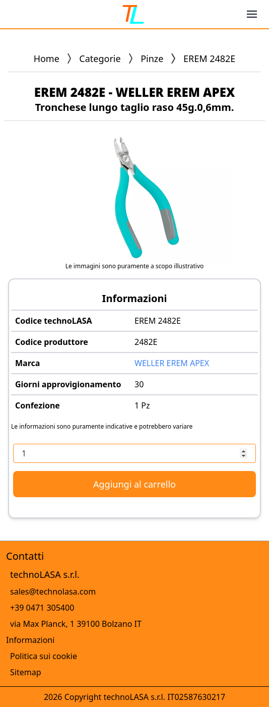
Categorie (99, 58)
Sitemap (25, 672)
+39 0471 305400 (42, 607)
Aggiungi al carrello (134, 484)
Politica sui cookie (43, 656)
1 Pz (142, 405)
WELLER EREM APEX (171, 363)
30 (139, 384)
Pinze (152, 58)
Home (46, 58)
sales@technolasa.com (53, 591)
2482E (146, 341)
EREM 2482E (157, 320)
